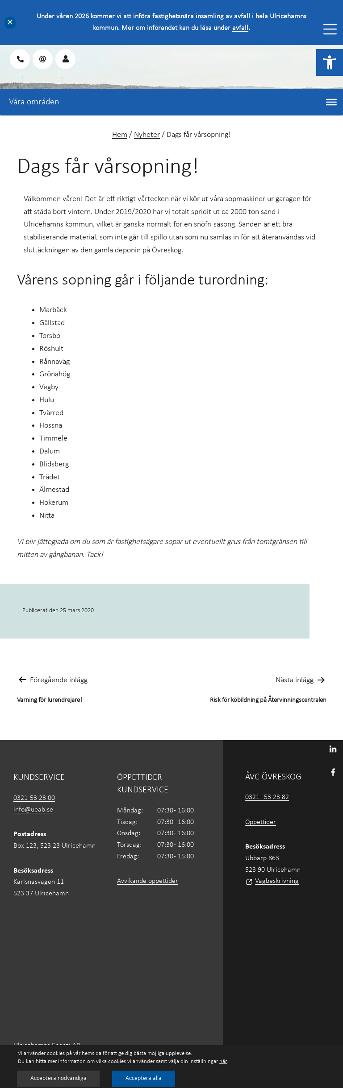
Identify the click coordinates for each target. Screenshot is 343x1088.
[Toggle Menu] (330, 29)
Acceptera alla (145, 1078)
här (223, 1061)
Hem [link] (119, 135)
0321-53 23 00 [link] (34, 798)
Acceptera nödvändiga (59, 1078)
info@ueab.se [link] (33, 809)
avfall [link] (240, 28)
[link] (329, 62)
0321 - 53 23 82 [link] (267, 797)
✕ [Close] (10, 22)
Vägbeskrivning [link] (277, 881)
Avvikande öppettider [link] (147, 881)
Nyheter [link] (147, 135)
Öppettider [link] (260, 822)
